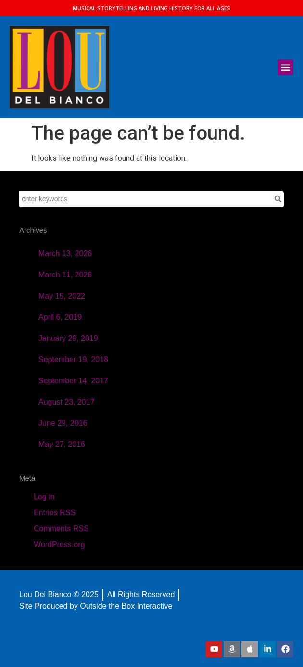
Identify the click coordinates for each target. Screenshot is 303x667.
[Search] (278, 199)
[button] (285, 67)
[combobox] (145, 199)
